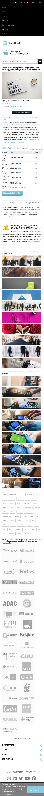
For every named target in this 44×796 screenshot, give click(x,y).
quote (21, 494)
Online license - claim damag (4, 158)
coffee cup (13, 494)
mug (4, 498)
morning (20, 498)
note (31, 516)
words (24, 516)
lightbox (27, 533)
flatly (32, 529)
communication (7, 516)
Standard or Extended (22, 148)
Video (4, 12)
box (33, 520)
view (36, 524)
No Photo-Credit (5, 172)
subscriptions (25, 209)
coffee (4, 494)
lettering (5, 511)
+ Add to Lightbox (36, 149)
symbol (17, 516)
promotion (18, 529)
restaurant (29, 494)
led (37, 516)
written (5, 507)
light (26, 529)
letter (12, 511)
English (31, 2)
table (10, 529)
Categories (6, 34)
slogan (20, 520)
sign (27, 520)
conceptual (21, 524)
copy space (28, 511)
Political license (4, 183)
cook (11, 503)
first (37, 494)
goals (13, 524)
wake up (12, 498)
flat (39, 529)
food (34, 498)
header (19, 511)
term (18, 507)
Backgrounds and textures (19, 106)
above (19, 533)
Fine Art (5, 29)
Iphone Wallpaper (8, 25)
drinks (4, 503)
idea (27, 498)
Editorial (5, 20)
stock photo (15, 101)
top (4, 529)
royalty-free (6, 122)
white (29, 524)
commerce (11, 533)
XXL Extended (5, 168)
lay (4, 533)
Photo (4, 7)
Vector (4, 16)
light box (5, 524)
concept (5, 520)
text (12, 507)
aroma (18, 503)
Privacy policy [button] (7, 794)
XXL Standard (4, 163)
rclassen (10, 103)
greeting (36, 503)
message (37, 507)
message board (27, 507)
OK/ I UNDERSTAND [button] (35, 789)
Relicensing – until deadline (5, 177)
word (12, 520)
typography (27, 503)
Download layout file (22, 112)
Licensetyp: (7, 148)
